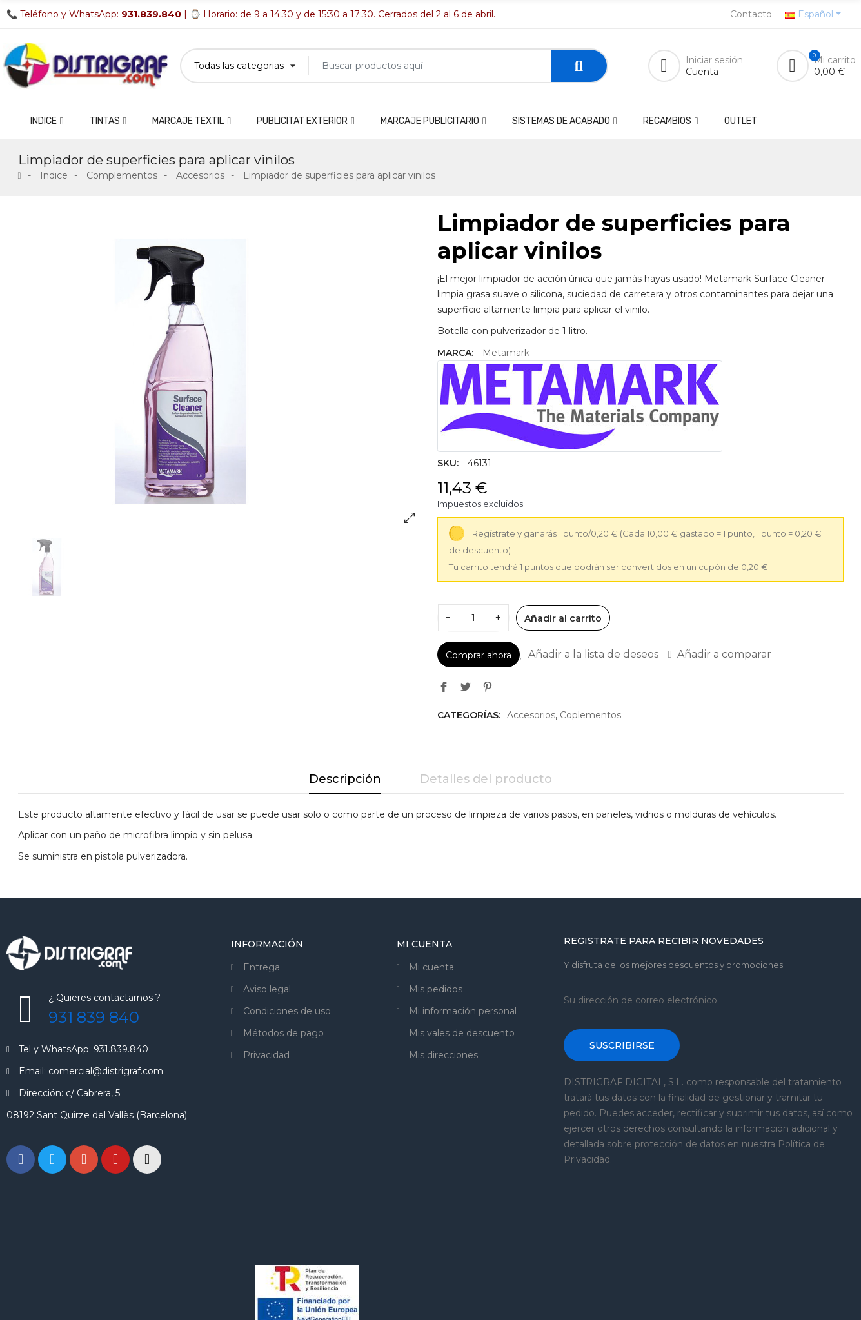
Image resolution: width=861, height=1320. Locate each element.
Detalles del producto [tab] (486, 779)
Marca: (455, 353)
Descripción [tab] (345, 779)
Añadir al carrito (563, 618)
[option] (221, 371)
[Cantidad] (473, 618)
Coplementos (590, 715)
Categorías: (468, 715)
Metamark (505, 353)
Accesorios (531, 715)
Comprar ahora (478, 655)
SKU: (448, 463)
